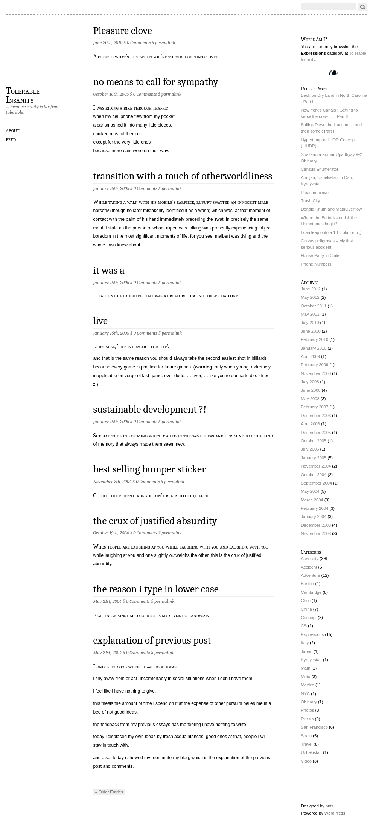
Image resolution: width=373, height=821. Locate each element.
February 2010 (315, 339)
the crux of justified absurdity (155, 521)
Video (306, 761)
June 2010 (311, 331)
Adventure (310, 575)
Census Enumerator (320, 169)
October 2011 (314, 306)
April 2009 (310, 356)
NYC (305, 693)
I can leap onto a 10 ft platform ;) (331, 232)
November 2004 (316, 466)
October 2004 (314, 474)
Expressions (312, 634)
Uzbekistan (311, 752)
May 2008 (310, 398)
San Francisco (314, 727)
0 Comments (139, 42)
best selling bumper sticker (149, 469)
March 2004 (312, 500)
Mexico (307, 685)
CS (304, 626)
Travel (307, 744)
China (306, 609)
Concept (309, 617)
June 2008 (311, 390)
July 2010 (310, 322)
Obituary (309, 702)
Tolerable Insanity (23, 95)
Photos (307, 710)
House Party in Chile (320, 255)
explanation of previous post (152, 640)
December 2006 (316, 415)
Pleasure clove (122, 31)
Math (306, 668)
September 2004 (316, 483)
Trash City (310, 201)
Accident (309, 567)
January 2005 (314, 458)
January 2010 (314, 348)
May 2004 (310, 491)
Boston (307, 583)
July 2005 (310, 449)
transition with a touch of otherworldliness (183, 176)
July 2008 (310, 381)
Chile (306, 600)
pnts (329, 806)
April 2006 (310, 424)
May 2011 (310, 314)
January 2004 (314, 516)
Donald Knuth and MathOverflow (331, 209)
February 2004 (315, 508)
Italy (305, 643)
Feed (11, 139)
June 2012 (311, 289)
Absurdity (310, 558)
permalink (165, 42)
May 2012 (310, 297)
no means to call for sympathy (155, 82)
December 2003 (316, 525)
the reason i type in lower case (156, 589)
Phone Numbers (316, 264)
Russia (307, 719)
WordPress (334, 813)
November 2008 (316, 373)
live (100, 321)
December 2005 (316, 432)
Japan (306, 651)
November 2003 (316, 533)
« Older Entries (109, 792)
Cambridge (311, 592)
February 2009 (315, 364)
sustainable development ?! (150, 409)
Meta (306, 676)
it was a (109, 270)
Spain (306, 736)
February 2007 (315, 407)
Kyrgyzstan (311, 659)
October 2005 (314, 441)
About (13, 130)
